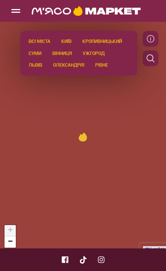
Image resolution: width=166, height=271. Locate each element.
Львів (35, 65)
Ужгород (94, 53)
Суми (35, 53)
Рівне (101, 65)
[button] (82, 137)
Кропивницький (102, 41)
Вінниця (62, 53)
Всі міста (39, 41)
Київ (66, 41)
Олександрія (68, 65)
